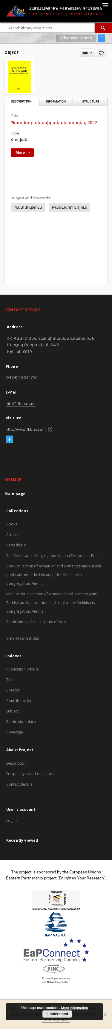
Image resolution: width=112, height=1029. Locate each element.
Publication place (21, 721)
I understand (57, 1014)
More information (74, 1008)
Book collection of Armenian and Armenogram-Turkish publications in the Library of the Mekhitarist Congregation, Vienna (53, 575)
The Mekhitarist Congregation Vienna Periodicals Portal (54, 555)
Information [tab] (56, 101)
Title (10, 679)
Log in (11, 820)
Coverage (14, 732)
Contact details (19, 784)
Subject (12, 711)
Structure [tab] (90, 101)
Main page (15, 493)
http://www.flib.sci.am (26, 429)
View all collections (22, 638)
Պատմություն (28, 207)
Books (11, 524)
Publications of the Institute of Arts (36, 621)
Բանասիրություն (69, 207)
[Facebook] (9, 439)
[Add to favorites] (101, 53)
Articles (12, 534)
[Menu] (105, 5)
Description (16, 763)
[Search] (103, 28)
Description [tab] (21, 101)
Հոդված (19, 139)
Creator (13, 690)
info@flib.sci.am (21, 403)
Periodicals (16, 545)
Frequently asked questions (30, 773)
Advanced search (76, 37)
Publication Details (22, 669)
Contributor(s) (18, 700)
